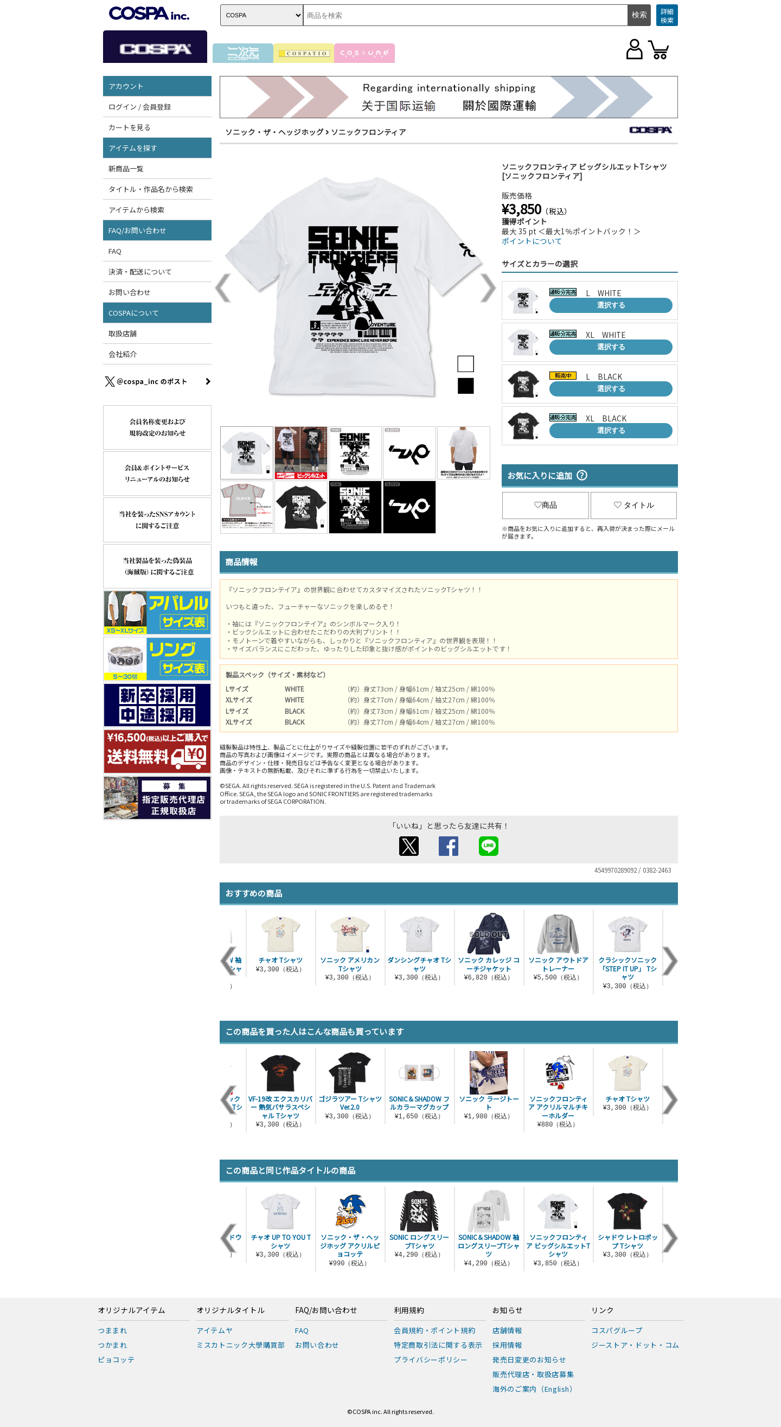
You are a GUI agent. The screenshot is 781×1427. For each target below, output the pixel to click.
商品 (545, 505)
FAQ (114, 251)
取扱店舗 (122, 333)
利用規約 (409, 1310)
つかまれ (112, 1345)
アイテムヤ (214, 1330)
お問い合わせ (129, 292)
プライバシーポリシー (431, 1359)
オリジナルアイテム (131, 1310)
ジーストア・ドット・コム (635, 1345)
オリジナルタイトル (230, 1310)
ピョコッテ (116, 1359)
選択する (611, 305)
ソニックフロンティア (368, 131)
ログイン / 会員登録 (139, 106)
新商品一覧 (126, 168)
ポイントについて (532, 240)
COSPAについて (133, 313)
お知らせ (507, 1310)
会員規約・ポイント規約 (434, 1330)
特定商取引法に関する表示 (438, 1345)
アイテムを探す (132, 148)
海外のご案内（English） (534, 1389)
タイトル (634, 505)
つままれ (112, 1330)
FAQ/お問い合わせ (137, 230)
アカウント (126, 86)
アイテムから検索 (136, 209)
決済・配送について (140, 271)
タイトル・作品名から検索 (150, 189)
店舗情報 (507, 1330)
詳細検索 (667, 15)
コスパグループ (617, 1330)
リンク (602, 1310)
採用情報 (507, 1345)
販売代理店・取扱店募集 (533, 1374)
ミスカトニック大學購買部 (240, 1345)
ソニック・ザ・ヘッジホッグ (274, 131)
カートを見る (129, 127)
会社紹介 (122, 354)
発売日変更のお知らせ (529, 1359)
